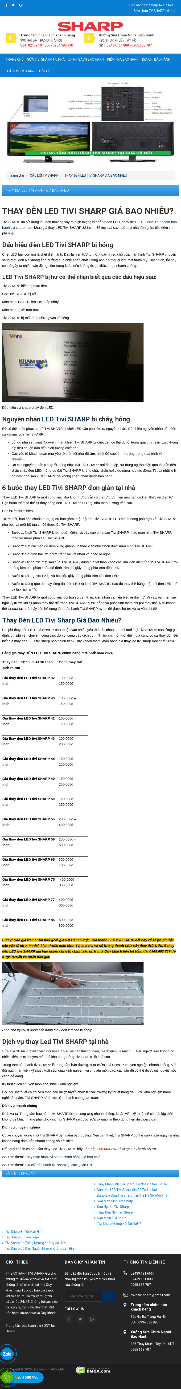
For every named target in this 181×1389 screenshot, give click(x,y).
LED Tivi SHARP (65, 419)
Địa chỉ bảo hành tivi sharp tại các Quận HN (58, 1165)
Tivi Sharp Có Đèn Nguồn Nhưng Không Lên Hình (40, 1248)
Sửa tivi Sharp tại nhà (46, 59)
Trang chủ (15, 59)
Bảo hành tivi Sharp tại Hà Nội (151, 5)
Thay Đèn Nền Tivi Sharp (115, 1212)
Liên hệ (44, 71)
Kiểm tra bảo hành (123, 59)
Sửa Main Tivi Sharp (112, 1218)
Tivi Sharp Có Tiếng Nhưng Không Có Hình (35, 1243)
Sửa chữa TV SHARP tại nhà (154, 11)
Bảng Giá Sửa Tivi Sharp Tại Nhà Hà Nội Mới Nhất (133, 1195)
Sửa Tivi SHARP (15, 1051)
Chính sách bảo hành (86, 59)
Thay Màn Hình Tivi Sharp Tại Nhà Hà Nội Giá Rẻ (132, 1184)
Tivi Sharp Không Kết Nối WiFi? (119, 1224)
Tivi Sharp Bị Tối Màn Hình (24, 1231)
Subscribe (109, 1296)
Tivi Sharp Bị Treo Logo (22, 1237)
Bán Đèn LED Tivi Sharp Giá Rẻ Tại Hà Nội (127, 1190)
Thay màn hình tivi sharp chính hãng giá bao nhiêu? (64, 1157)
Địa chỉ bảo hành (156, 59)
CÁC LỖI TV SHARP (21, 71)
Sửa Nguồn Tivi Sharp (113, 1207)
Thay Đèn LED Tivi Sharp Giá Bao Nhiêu (60, 620)
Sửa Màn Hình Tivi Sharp (115, 1201)
